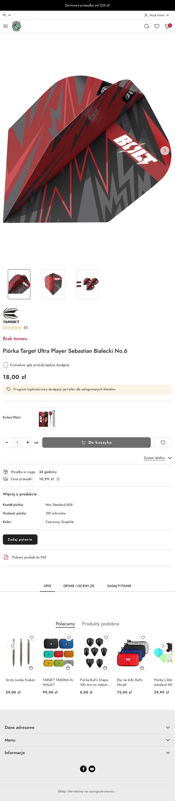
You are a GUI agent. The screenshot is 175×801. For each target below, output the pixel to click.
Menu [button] (87, 740)
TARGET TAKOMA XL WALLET (58, 682)
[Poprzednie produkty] (12, 646)
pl (7, 15)
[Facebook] (83, 769)
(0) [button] (26, 327)
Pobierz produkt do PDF (25, 557)
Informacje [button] (87, 753)
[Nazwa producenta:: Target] (11, 315)
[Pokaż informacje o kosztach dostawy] (58, 479)
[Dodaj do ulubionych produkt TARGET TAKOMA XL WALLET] (68, 637)
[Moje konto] (156, 15)
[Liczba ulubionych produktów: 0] (156, 26)
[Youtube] (92, 769)
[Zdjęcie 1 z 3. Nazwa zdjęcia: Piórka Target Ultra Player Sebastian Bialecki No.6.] (19, 284)
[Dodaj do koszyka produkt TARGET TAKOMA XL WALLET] (68, 667)
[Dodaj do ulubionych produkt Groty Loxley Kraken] (31, 637)
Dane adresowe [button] (87, 727)
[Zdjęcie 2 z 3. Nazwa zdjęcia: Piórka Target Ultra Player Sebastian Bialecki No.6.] (53, 284)
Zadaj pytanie (20, 539)
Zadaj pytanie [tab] (119, 586)
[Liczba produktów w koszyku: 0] (166, 26)
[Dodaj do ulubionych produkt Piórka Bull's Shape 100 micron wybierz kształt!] (105, 637)
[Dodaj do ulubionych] (163, 442)
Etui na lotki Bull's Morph (130, 682)
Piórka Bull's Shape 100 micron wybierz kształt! (94, 682)
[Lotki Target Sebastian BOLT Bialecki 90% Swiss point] (47, 418)
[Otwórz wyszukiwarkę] (146, 26)
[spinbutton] (17, 443)
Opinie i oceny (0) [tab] (79, 586)
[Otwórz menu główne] (5, 26)
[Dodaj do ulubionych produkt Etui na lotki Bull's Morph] (143, 637)
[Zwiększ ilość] (27, 443)
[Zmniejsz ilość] (6, 443)
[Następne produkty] (163, 646)
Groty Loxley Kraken (20, 680)
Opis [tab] (47, 586)
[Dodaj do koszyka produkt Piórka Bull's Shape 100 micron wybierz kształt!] (105, 667)
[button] (165, 151)
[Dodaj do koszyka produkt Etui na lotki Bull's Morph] (142, 667)
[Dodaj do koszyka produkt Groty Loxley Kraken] (31, 667)
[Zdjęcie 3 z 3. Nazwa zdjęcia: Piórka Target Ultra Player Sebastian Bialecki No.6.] (87, 284)
